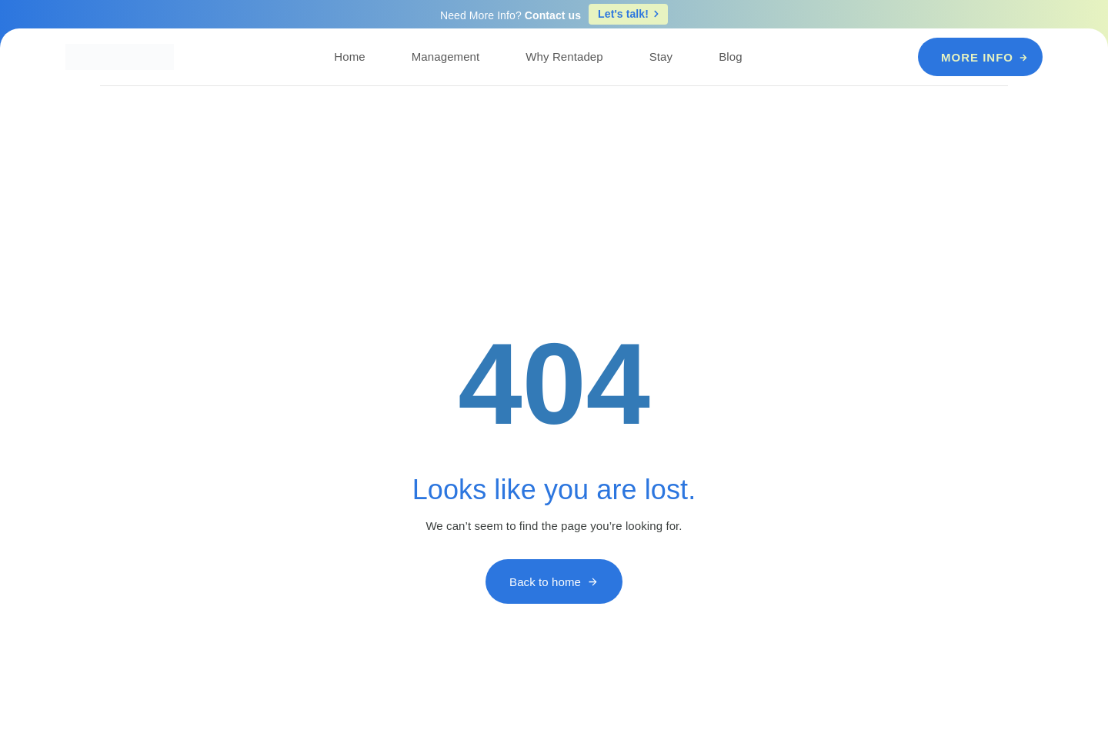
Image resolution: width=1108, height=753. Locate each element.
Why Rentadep (564, 56)
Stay (660, 56)
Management (446, 56)
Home (349, 56)
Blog (730, 56)
